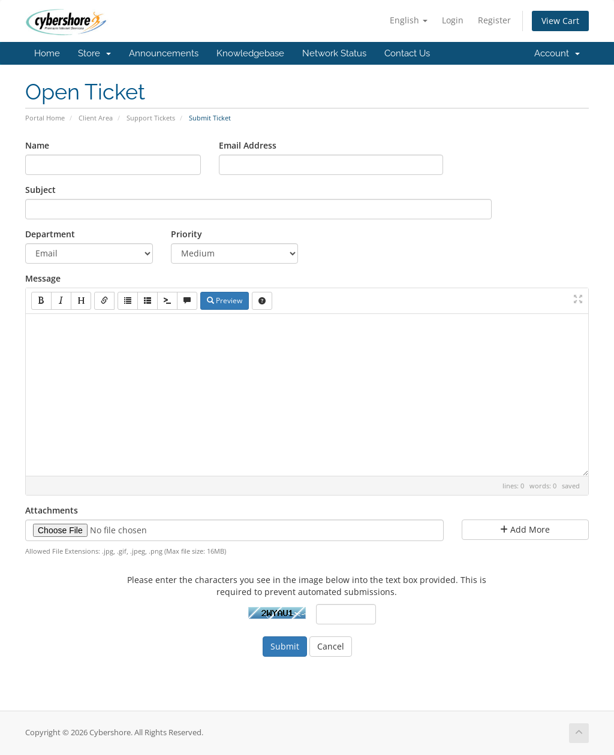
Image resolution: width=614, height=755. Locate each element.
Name (37, 145)
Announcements (163, 53)
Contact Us (407, 53)
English (409, 20)
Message (43, 278)
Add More (525, 529)
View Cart (560, 20)
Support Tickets (151, 117)
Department (50, 234)
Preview (224, 300)
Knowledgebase (250, 53)
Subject (40, 189)
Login (452, 20)
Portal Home (45, 117)
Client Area (96, 117)
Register (494, 20)
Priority (186, 234)
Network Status (334, 53)
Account (557, 53)
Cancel (330, 646)
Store (94, 53)
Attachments (51, 510)
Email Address (247, 145)
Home (47, 53)
